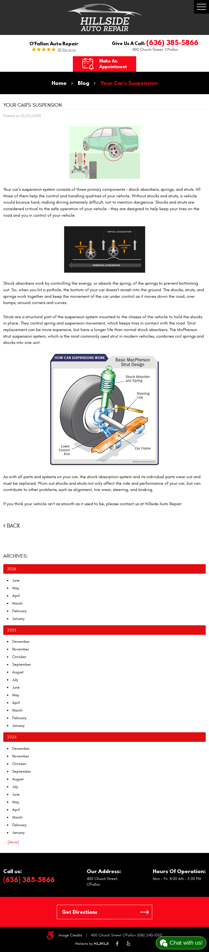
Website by (91, 944)
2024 (11, 737)
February (19, 611)
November (20, 649)
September (21, 664)
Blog (83, 83)
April (16, 595)
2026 (11, 569)
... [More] (11, 842)
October (19, 656)
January (18, 618)
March (17, 603)
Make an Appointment (113, 64)
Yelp (128, 944)
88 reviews (67, 50)
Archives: (15, 556)
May (15, 588)
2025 (11, 630)
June (16, 580)
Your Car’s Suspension (129, 83)
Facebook (117, 944)
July (15, 679)
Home (59, 83)
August (18, 672)
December (20, 641)
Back (13, 525)
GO (144, 912)
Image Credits (70, 935)
